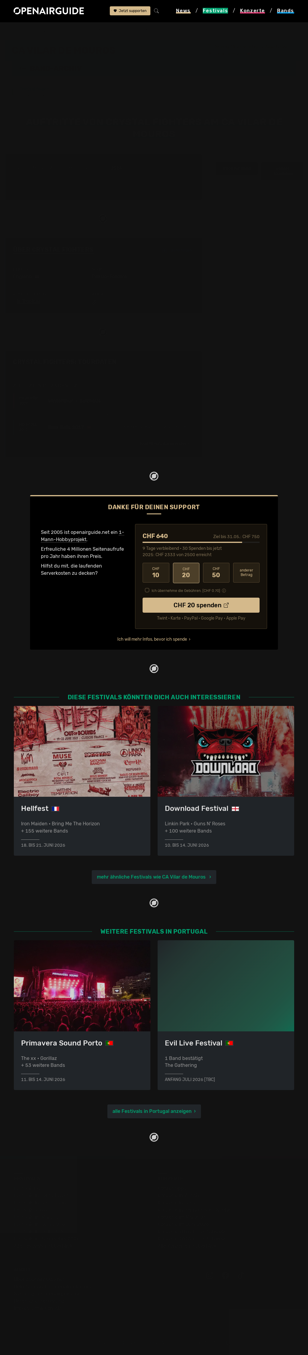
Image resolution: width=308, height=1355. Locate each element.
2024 (116, 168)
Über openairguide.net (39, 1279)
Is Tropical (28, 301)
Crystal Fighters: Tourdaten (64, 361)
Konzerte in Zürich (178, 1195)
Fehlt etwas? (183, 362)
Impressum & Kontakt (38, 1308)
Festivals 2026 (30, 1209)
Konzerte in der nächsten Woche (194, 1209)
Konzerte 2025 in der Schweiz (191, 1231)
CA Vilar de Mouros (106, 31)
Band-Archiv (146, 31)
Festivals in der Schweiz (41, 1195)
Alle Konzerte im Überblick (187, 1246)
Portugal (69, 31)
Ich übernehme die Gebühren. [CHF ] (186, 590)
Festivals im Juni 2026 (39, 1224)
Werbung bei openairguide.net (48, 1293)
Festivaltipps (28, 1188)
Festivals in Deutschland (41, 1202)
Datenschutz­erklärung (39, 1301)
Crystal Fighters (184, 31)
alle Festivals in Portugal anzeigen (152, 1111)
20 (186, 573)
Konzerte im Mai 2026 (182, 1217)
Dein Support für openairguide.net (52, 1286)
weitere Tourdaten (282, 171)
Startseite (15, 31)
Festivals (43, 31)
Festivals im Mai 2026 (38, 1217)
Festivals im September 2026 (47, 1238)
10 (156, 573)
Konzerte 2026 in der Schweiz (191, 1238)
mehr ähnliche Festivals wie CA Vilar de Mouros (152, 876)
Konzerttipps (172, 1188)
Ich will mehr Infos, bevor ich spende (152, 638)
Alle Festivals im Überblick (43, 1246)
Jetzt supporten (130, 11)
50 (216, 573)
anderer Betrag (246, 572)
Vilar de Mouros (231, 53)
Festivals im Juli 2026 (38, 1231)
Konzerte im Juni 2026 (183, 1224)
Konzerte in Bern (176, 1202)
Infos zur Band (237, 168)
